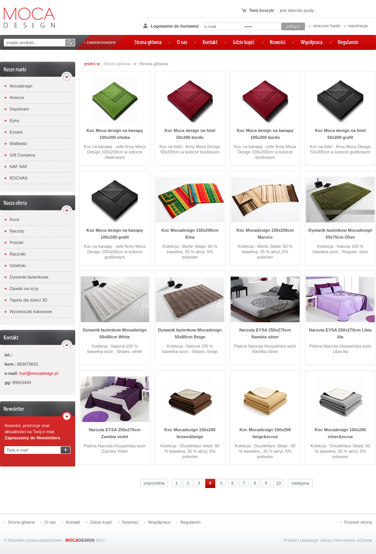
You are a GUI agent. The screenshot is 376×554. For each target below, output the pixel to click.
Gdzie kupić (101, 522)
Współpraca (159, 522)
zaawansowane (101, 42)
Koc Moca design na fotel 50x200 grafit (340, 134)
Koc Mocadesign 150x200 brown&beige (189, 433)
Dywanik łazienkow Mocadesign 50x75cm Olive (340, 233)
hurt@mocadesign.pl (39, 373)
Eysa (14, 120)
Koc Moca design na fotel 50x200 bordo (190, 134)
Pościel (16, 242)
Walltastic (19, 143)
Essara (16, 132)
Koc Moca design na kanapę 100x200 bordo (265, 134)
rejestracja (358, 25)
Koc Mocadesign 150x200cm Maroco (265, 233)
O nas (50, 522)
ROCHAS (19, 178)
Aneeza (17, 97)
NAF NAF (19, 166)
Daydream (19, 109)
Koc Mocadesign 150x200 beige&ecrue (264, 433)
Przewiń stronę (358, 522)
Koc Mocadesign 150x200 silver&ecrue (340, 433)
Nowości (130, 522)
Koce (14, 219)
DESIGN (79, 540)
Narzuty (17, 231)
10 (278, 483)
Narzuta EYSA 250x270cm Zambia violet (115, 433)
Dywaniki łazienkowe (29, 277)
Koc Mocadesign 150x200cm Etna (189, 233)
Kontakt (73, 522)
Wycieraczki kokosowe (31, 311)
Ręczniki (18, 254)
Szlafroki (18, 265)
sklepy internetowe (337, 540)
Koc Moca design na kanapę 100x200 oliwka (114, 134)
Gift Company (22, 155)
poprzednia (154, 483)
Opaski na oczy (24, 288)
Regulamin (190, 522)
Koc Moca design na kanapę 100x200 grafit (114, 233)
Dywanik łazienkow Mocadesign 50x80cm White (115, 333)
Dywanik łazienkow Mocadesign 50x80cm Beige (190, 333)
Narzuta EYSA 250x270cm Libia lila (340, 333)
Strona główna (117, 63)
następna (300, 483)
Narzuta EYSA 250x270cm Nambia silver (265, 333)
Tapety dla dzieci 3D (28, 300)
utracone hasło (326, 25)
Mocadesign (21, 86)
